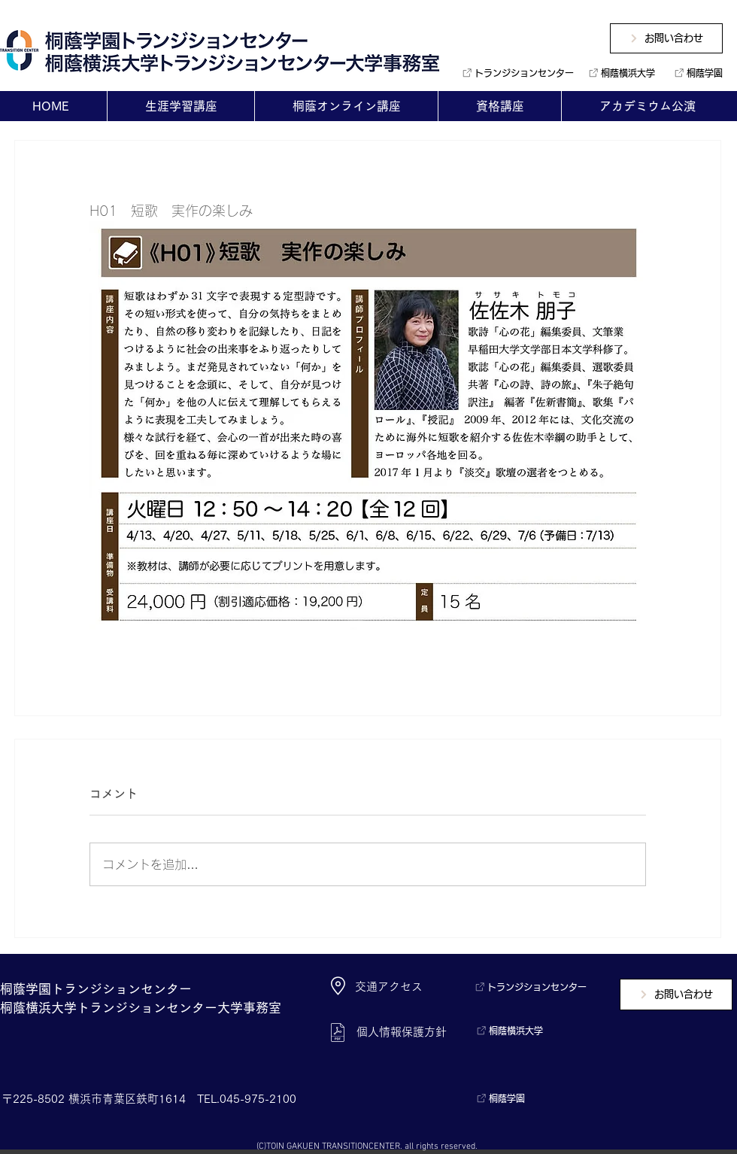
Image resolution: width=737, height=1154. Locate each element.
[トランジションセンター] (512, 72)
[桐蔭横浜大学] (619, 72)
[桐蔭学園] (695, 72)
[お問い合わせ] (666, 38)
